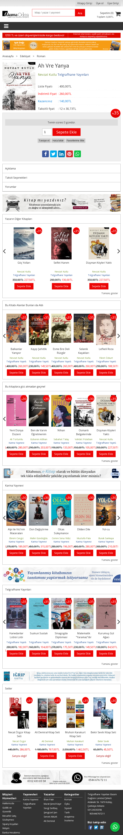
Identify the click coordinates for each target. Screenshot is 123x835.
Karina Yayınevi (16, 442)
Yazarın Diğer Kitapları (18, 219)
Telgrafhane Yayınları (24, 275)
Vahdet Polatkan (83, 439)
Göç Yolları (24, 262)
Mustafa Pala (84, 538)
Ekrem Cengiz (16, 538)
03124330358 (95, 792)
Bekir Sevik (103, 734)
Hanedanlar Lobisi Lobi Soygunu (16, 637)
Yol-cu (106, 529)
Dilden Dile (83, 529)
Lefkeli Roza (106, 349)
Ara (80, 13)
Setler (8, 682)
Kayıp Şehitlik (39, 349)
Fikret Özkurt (106, 357)
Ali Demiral (47, 734)
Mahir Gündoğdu (39, 538)
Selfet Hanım (61, 262)
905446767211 (97, 796)
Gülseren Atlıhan (38, 439)
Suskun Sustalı (39, 633)
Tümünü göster (109, 293)
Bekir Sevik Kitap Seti (103, 726)
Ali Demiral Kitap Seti (47, 726)
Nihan (61, 430)
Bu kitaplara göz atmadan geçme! (25, 386)
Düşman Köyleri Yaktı (99, 262)
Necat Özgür (19, 734)
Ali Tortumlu (16, 439)
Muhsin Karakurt (75, 734)
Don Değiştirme (38, 529)
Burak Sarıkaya (106, 538)
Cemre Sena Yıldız (61, 538)
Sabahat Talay (61, 439)
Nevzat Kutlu (24, 271)
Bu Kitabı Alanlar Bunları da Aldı (24, 305)
